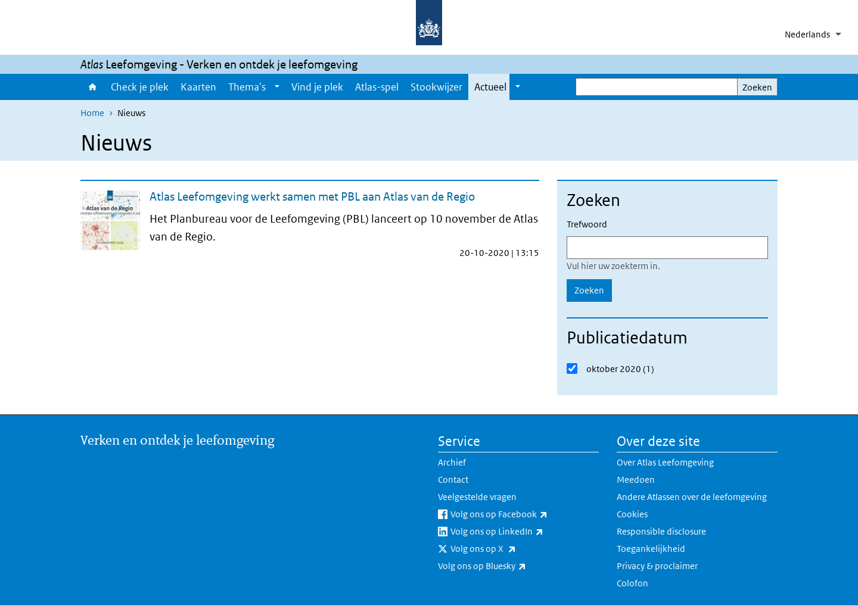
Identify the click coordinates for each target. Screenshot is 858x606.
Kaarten (198, 86)
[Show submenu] (277, 87)
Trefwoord (587, 224)
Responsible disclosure (661, 531)
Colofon (632, 583)
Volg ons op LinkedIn (523, 531)
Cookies (632, 514)
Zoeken (757, 87)
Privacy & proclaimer (657, 565)
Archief (452, 462)
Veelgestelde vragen (477, 496)
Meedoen (636, 479)
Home (92, 87)
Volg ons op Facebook (524, 514)
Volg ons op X (509, 549)
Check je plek (140, 86)
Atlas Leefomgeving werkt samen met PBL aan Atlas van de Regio (312, 196)
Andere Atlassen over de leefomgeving (692, 496)
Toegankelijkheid (651, 548)
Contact (453, 479)
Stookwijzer (436, 86)
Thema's (247, 86)
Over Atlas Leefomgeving (665, 462)
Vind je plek (317, 86)
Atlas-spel (377, 86)
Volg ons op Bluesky (508, 566)
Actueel (490, 86)
